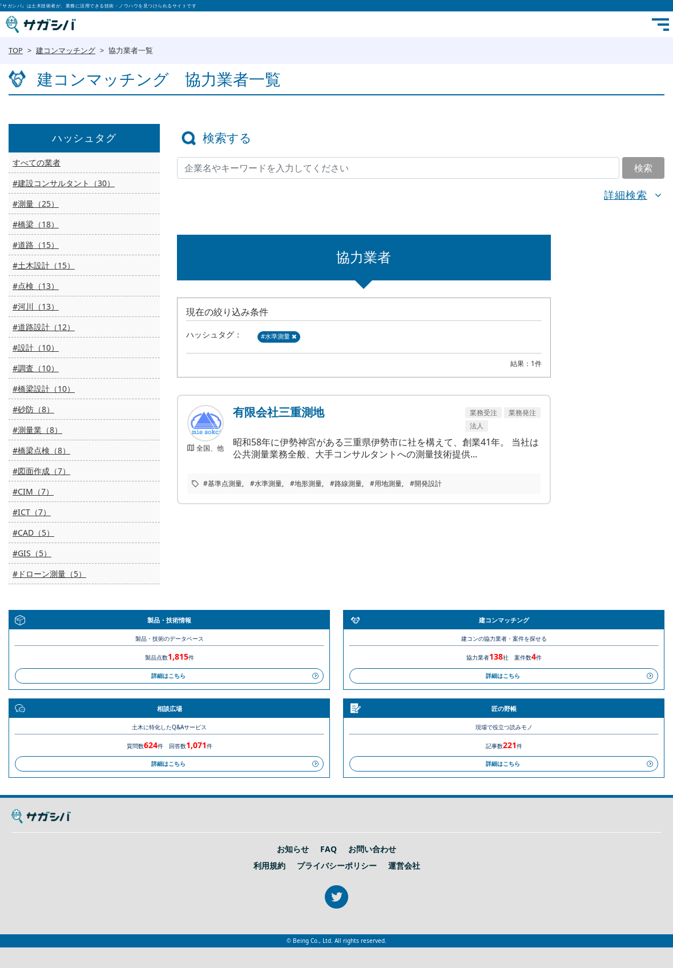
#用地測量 (386, 483)
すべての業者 (37, 162)
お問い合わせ (372, 849)
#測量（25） (36, 203)
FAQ (328, 849)
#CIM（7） (33, 491)
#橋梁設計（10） (44, 388)
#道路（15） (36, 244)
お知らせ (293, 849)
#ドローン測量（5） (49, 573)
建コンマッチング (65, 50)
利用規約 (269, 866)
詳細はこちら (168, 676)
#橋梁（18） (36, 224)
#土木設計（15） (44, 265)
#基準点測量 (222, 483)
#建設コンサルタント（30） (64, 183)
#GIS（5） (32, 553)
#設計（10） (36, 347)
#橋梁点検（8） (41, 450)
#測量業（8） (37, 429)
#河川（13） (36, 306)
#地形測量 (306, 483)
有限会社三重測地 (278, 412)
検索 (643, 168)
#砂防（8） (33, 409)
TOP (16, 50)
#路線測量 (346, 483)
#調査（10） (36, 368)
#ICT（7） (32, 512)
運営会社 (404, 866)
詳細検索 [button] (625, 195)
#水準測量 (279, 336)
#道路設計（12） (44, 327)
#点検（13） (36, 285)
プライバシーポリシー (337, 866)
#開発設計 (426, 483)
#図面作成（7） (41, 470)
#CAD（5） (33, 532)
